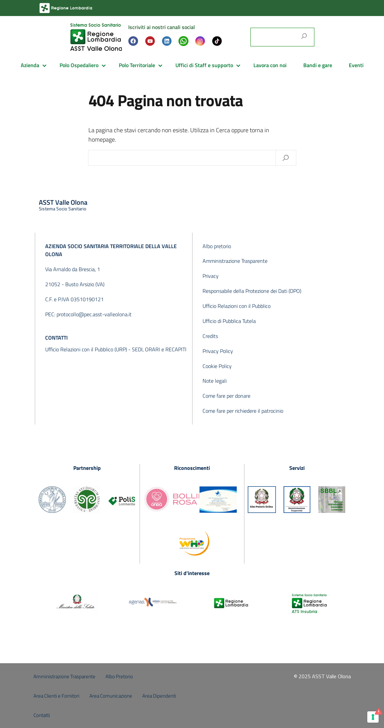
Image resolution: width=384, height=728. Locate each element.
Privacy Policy (218, 351)
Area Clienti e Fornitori (56, 696)
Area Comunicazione (110, 696)
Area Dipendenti (159, 696)
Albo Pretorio (119, 676)
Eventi (356, 65)
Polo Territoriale (137, 65)
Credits (210, 336)
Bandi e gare (317, 65)
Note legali (215, 381)
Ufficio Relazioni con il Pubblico (237, 306)
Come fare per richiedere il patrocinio (243, 411)
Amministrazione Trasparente (235, 261)
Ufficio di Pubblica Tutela (229, 321)
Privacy (211, 276)
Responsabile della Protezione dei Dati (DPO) (252, 291)
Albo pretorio (217, 246)
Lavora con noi (270, 65)
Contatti (41, 715)
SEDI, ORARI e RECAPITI (159, 349)
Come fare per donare (226, 396)
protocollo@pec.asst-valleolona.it (94, 314)
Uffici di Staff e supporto (204, 65)
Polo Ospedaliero (79, 65)
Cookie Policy (217, 366)
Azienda (30, 65)
